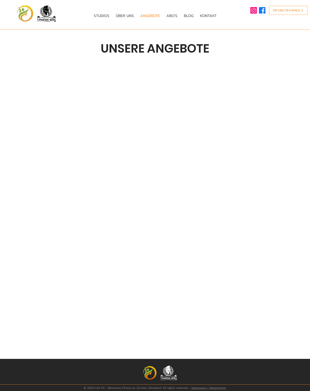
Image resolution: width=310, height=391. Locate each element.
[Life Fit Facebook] (262, 10)
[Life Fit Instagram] (253, 10)
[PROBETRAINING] (288, 10)
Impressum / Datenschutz (209, 388)
